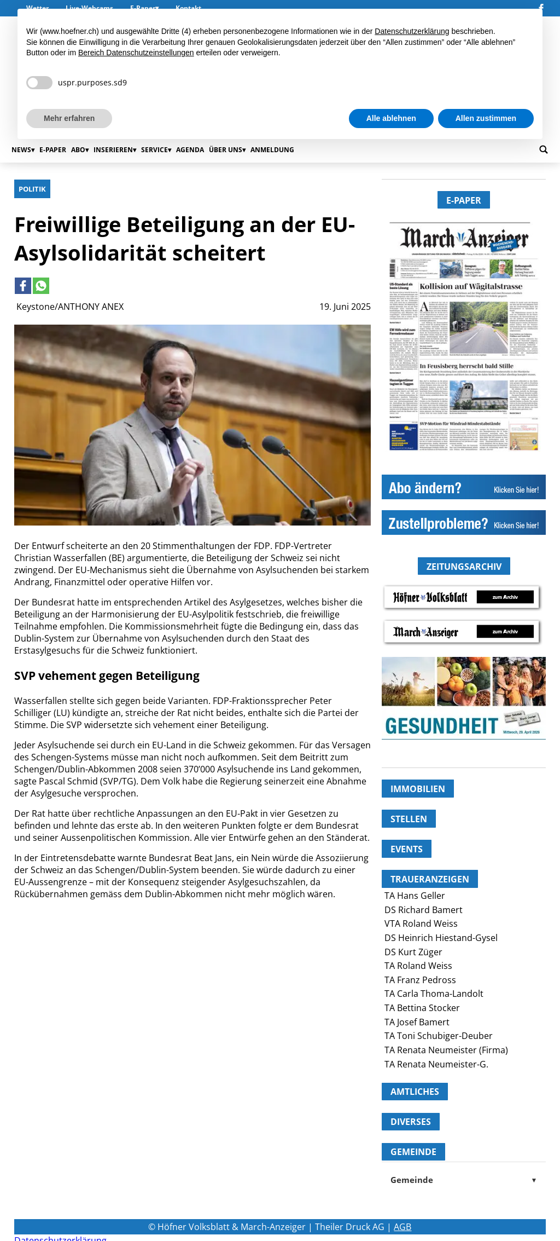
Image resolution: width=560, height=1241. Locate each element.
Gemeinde (463, 1179)
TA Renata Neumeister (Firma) (446, 1050)
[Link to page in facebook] (23, 286)
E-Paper (52, 149)
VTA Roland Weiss (421, 923)
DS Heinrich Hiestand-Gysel (441, 938)
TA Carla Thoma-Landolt (433, 994)
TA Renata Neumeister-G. (436, 1064)
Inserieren (113, 149)
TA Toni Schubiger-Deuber (438, 1036)
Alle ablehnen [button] (391, 118)
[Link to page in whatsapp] (41, 286)
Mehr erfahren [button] (69, 118)
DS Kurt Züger (413, 952)
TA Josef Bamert (417, 1022)
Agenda (190, 149)
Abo (78, 149)
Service (154, 149)
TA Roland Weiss (418, 966)
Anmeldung (272, 149)
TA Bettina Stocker (422, 1008)
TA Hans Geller (414, 896)
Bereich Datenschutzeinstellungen (136, 52)
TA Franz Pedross (420, 980)
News (21, 149)
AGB (402, 1227)
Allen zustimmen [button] (486, 118)
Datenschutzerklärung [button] (412, 31)
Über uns (225, 149)
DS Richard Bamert (423, 910)
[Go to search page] (543, 149)
